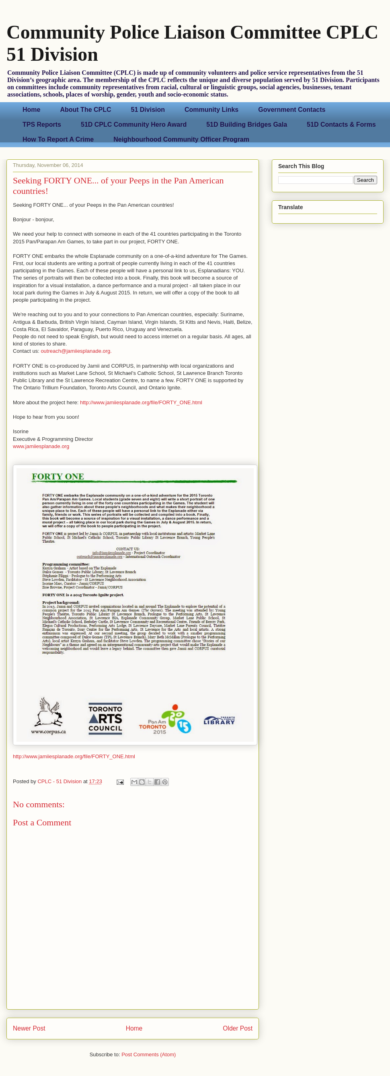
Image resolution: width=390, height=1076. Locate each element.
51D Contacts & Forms (341, 124)
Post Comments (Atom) (148, 1054)
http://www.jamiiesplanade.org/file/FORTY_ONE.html (141, 402)
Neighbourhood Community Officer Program (181, 139)
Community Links (211, 109)
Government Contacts (291, 109)
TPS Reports (42, 124)
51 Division (148, 109)
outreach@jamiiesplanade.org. (76, 351)
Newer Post (29, 1028)
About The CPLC (85, 109)
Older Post (237, 1028)
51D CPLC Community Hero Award (134, 124)
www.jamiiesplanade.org (41, 446)
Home (31, 109)
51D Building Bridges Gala (246, 124)
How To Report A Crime (58, 139)
